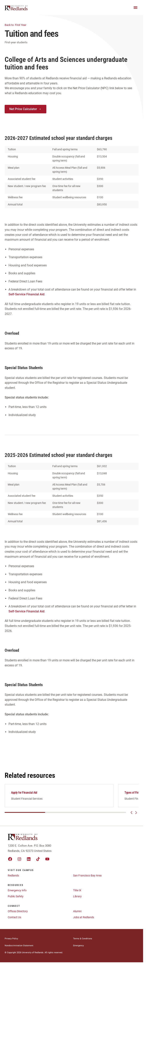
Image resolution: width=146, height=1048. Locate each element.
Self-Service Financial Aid (26, 294)
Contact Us (14, 919)
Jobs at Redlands (83, 919)
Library (77, 898)
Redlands (13, 877)
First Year (18, 24)
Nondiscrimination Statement (19, 947)
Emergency (78, 947)
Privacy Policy (11, 940)
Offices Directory (18, 913)
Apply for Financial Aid (24, 792)
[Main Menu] (135, 7)
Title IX (77, 892)
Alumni (77, 913)
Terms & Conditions (82, 940)
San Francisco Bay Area (87, 877)
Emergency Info (17, 892)
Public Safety (15, 898)
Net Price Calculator (25, 109)
